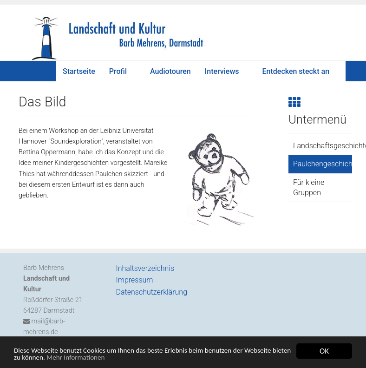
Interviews (222, 71)
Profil (118, 71)
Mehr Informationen (137, 358)
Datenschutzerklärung (152, 292)
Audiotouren (170, 71)
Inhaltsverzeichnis (145, 268)
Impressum (134, 280)
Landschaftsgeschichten (322, 145)
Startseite (79, 71)
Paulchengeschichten (322, 163)
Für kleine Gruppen (308, 187)
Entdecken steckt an (296, 71)
